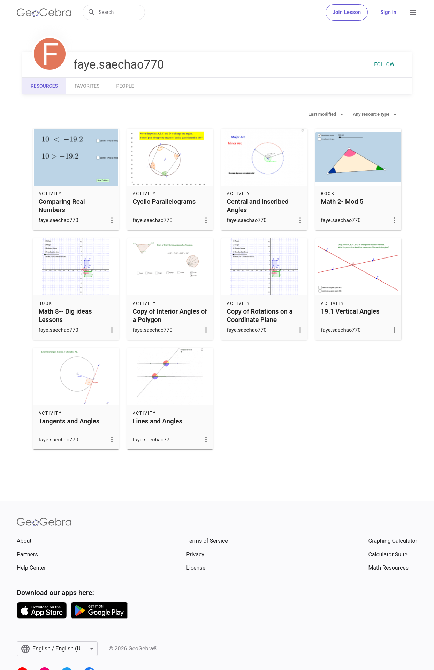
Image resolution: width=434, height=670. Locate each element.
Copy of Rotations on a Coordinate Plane (260, 316)
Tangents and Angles (69, 421)
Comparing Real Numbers (62, 206)
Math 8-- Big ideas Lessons (65, 316)
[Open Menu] (413, 12)
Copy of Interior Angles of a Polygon (170, 316)
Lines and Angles (157, 421)
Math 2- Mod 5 (342, 202)
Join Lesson (347, 12)
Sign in (388, 12)
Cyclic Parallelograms (164, 202)
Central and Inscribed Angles (258, 206)
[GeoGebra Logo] (44, 12)
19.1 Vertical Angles (350, 311)
